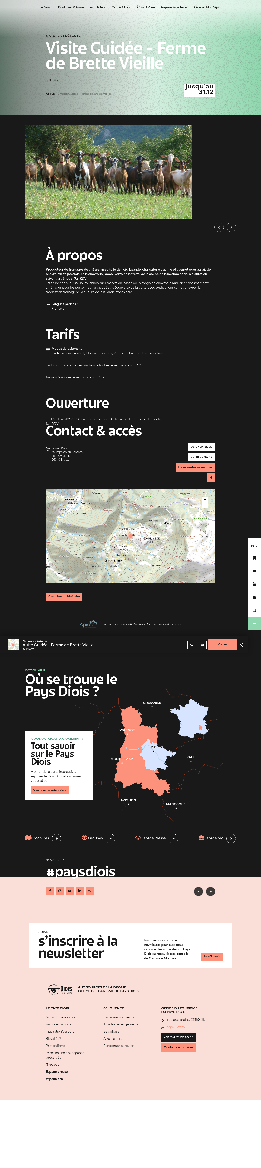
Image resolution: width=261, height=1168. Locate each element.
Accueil (51, 94)
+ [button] (205, 508)
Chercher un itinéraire (67, 605)
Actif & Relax (98, 7)
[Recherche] (254, 610)
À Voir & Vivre (146, 7)
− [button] (205, 514)
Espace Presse (150, 848)
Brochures (37, 848)
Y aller (220, 654)
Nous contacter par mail (192, 474)
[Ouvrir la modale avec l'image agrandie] (108, 172)
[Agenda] (254, 584)
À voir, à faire (113, 1046)
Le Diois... (46, 7)
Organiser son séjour (119, 1025)
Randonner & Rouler (71, 7)
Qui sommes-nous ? (60, 1025)
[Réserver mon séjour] (254, 571)
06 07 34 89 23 (199, 448)
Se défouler (112, 1039)
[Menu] (254, 623)
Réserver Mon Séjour (207, 7)
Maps (169, 1035)
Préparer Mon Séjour (174, 7)
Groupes (92, 848)
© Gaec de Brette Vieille (186, 131)
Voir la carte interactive (53, 798)
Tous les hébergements (120, 1032)
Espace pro (210, 848)
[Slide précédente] (219, 227)
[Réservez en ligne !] (254, 557)
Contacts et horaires (181, 1059)
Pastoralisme (55, 1054)
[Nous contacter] (254, 597)
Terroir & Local (121, 7)
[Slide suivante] (231, 227)
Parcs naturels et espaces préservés (65, 1063)
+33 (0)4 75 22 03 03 (181, 1046)
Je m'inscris (208, 965)
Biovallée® (53, 1046)
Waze (181, 1035)
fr (252, 546)
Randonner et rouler (118, 1054)
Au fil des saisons (58, 1032)
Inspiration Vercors (60, 1039)
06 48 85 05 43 (199, 461)
